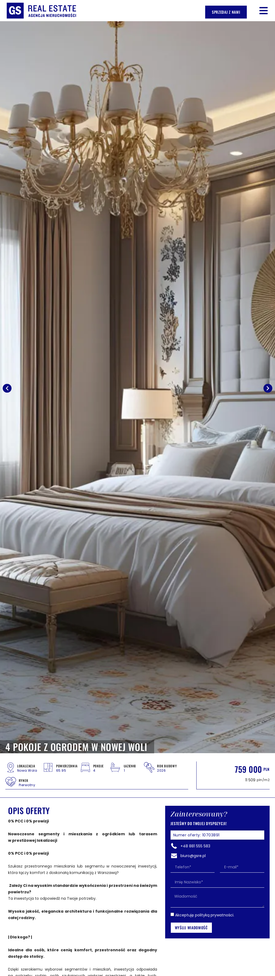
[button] (263, 10)
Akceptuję (204, 914)
